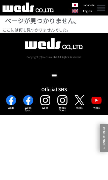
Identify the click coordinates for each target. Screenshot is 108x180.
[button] (101, 7)
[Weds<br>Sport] (28, 100)
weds (11, 108)
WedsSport (28, 109)
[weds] (11, 100)
